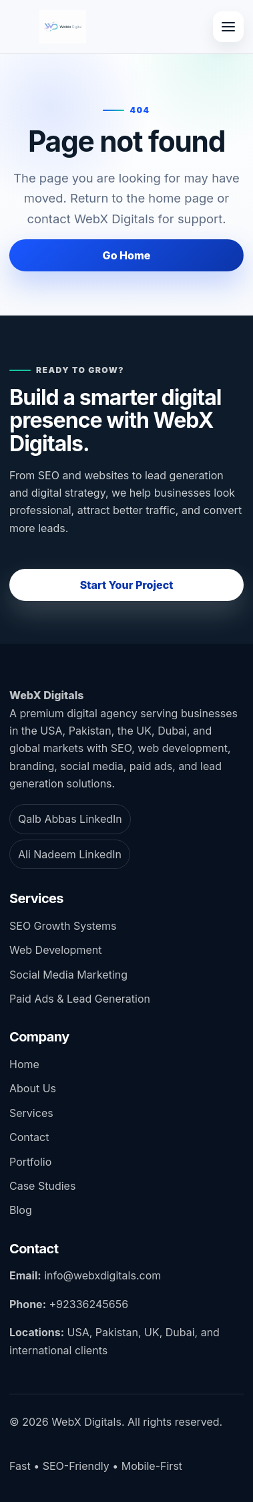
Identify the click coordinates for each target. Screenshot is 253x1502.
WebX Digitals (46, 695)
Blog (20, 1210)
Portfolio (30, 1161)
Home (24, 1064)
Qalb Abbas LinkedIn (70, 819)
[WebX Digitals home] (62, 26)
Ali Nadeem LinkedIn (69, 854)
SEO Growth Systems (62, 925)
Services (31, 1113)
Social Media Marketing (68, 974)
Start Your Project (127, 585)
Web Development (55, 950)
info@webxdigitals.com (102, 1275)
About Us (32, 1088)
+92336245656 (88, 1304)
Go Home (127, 255)
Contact (29, 1137)
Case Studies (42, 1186)
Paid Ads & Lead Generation (79, 998)
